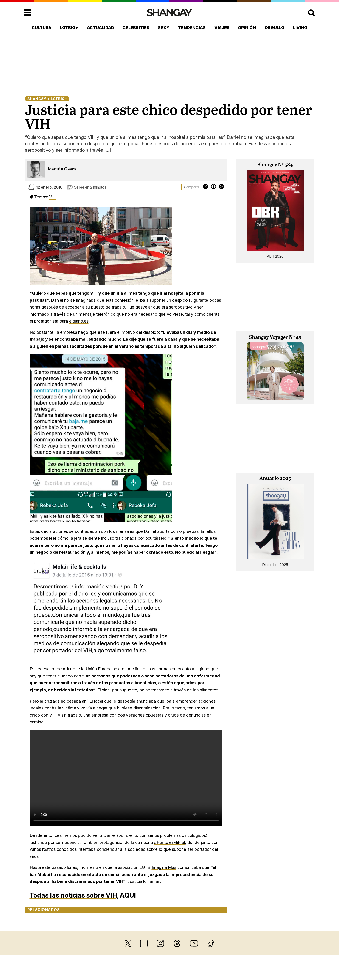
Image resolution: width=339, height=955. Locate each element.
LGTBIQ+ (69, 27)
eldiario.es (79, 320)
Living (300, 27)
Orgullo (274, 27)
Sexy (163, 27)
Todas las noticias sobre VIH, (74, 895)
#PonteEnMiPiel (169, 842)
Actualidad (100, 27)
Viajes (222, 27)
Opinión (247, 27)
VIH (52, 196)
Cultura (41, 27)
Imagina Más (164, 867)
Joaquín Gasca (61, 169)
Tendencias (192, 27)
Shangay (36, 98)
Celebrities (136, 27)
